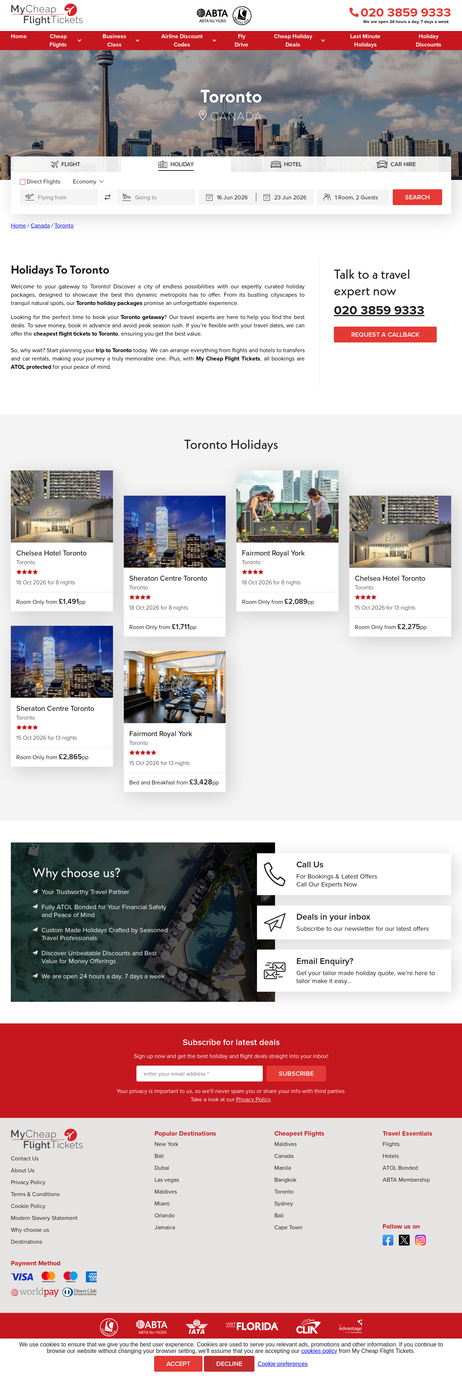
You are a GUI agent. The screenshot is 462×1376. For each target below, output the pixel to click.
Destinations (26, 1245)
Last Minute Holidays (365, 40)
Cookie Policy (28, 1209)
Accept (178, 1363)
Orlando (164, 1219)
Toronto (64, 225)
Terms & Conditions (35, 1198)
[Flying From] (59, 197)
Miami (162, 1207)
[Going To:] (156, 197)
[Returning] (284, 197)
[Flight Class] (88, 181)
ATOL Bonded (400, 1171)
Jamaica (164, 1231)
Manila (282, 1171)
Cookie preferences (283, 1364)
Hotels (391, 1159)
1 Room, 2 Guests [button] (356, 197)
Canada (40, 225)
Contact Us (25, 1162)
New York (166, 1147)
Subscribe (296, 1077)
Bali (159, 1159)
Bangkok (285, 1183)
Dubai (161, 1171)
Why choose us (30, 1233)
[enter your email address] (199, 1077)
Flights (391, 1147)
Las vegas (166, 1183)
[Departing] (227, 197)
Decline (229, 1363)
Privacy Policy (253, 1103)
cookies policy (319, 1351)
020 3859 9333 (400, 12)
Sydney (283, 1207)
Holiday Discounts (428, 40)
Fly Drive (241, 40)
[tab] (66, 164)
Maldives (165, 1195)
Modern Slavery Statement (44, 1221)
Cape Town (288, 1231)
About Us (22, 1174)
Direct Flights (40, 181)
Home (19, 36)
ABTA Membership (406, 1183)
